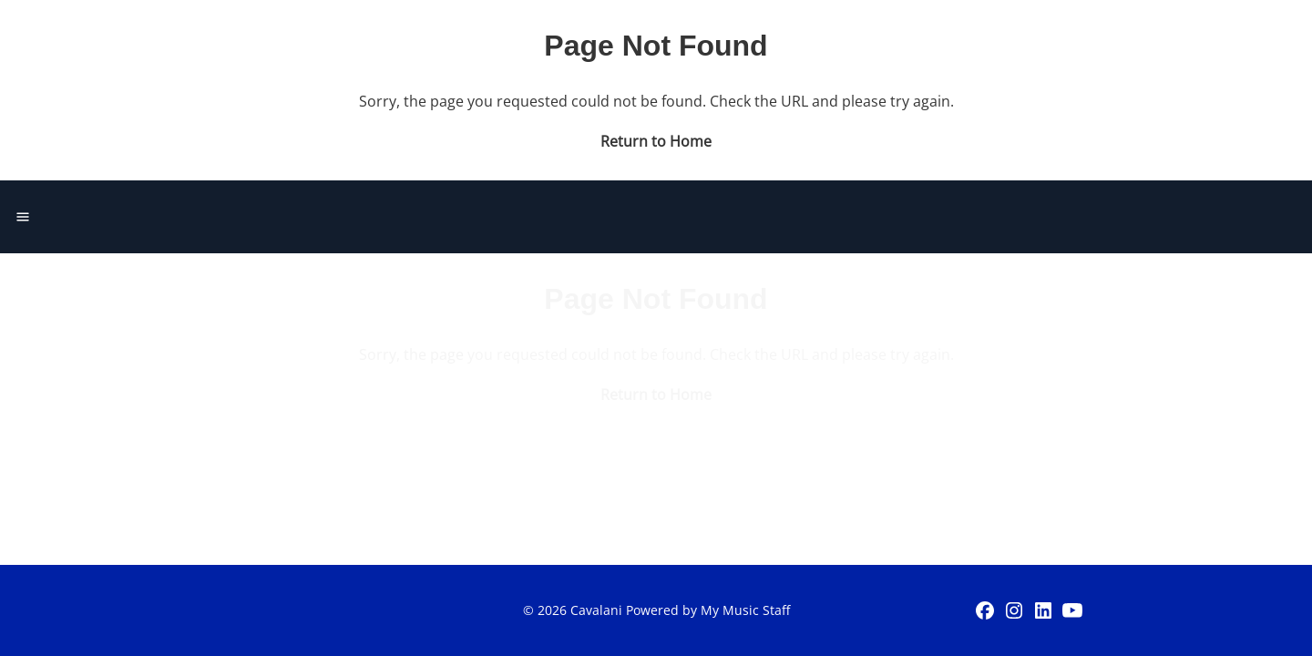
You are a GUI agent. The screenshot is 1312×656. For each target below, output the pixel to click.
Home (581, 40)
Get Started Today (1140, 40)
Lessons (674, 40)
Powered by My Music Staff (708, 610)
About (855, 40)
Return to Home (656, 272)
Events (768, 40)
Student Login (968, 40)
